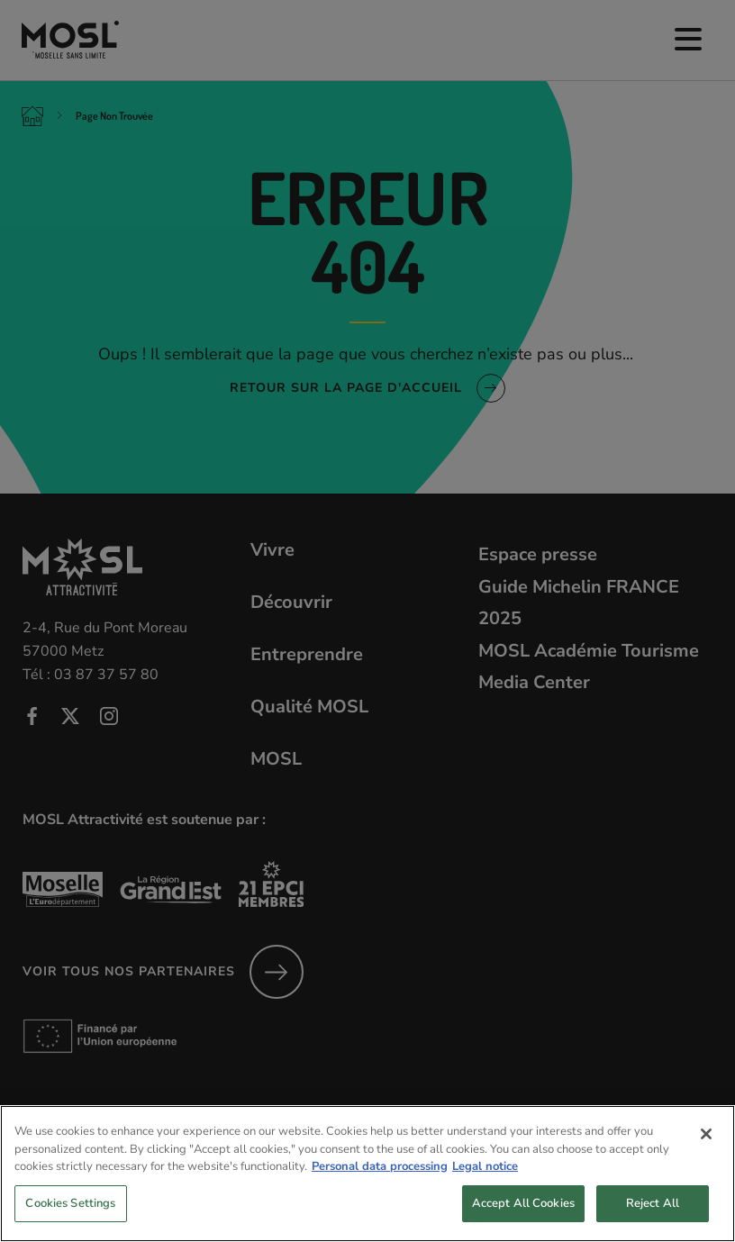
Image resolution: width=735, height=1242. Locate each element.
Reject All (652, 1222)
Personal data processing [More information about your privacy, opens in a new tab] (380, 1185)
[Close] (706, 1153)
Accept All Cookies (523, 1222)
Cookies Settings (70, 1222)
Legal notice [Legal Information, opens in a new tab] (485, 1185)
